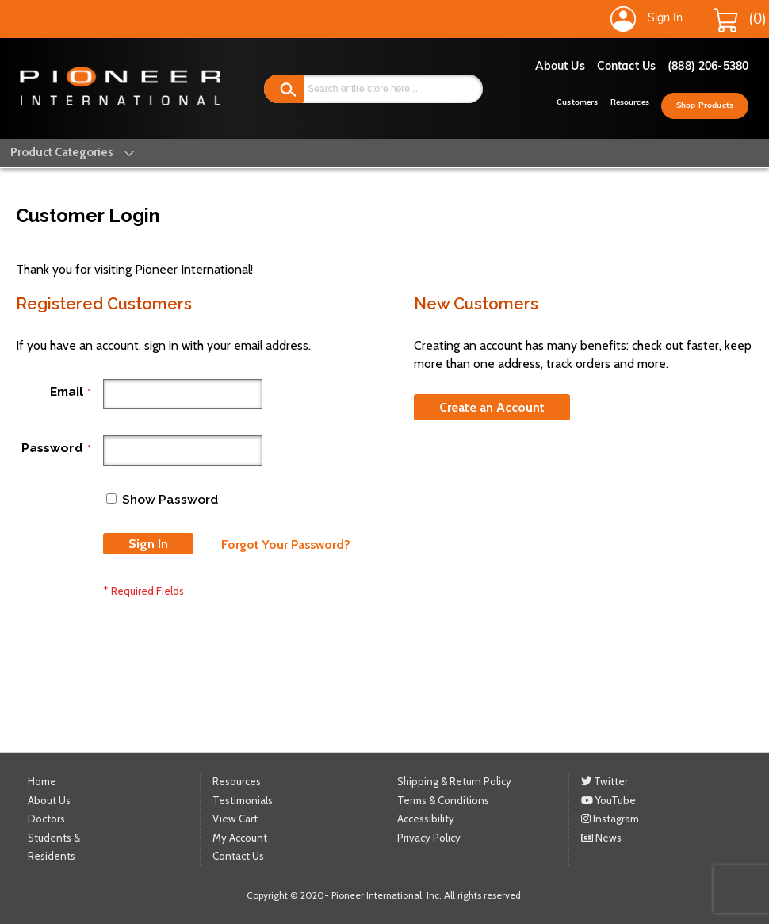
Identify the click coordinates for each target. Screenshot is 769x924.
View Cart (235, 818)
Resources (629, 102)
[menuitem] (61, 153)
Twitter (604, 781)
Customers (577, 102)
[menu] (61, 153)
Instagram (610, 818)
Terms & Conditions (443, 799)
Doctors (46, 818)
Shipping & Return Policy (454, 781)
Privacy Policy (429, 836)
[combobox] (373, 89)
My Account (239, 836)
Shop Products (704, 106)
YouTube (608, 799)
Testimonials (242, 799)
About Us (560, 67)
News (601, 836)
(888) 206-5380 (708, 67)
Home (42, 781)
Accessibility (425, 818)
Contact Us (626, 67)
